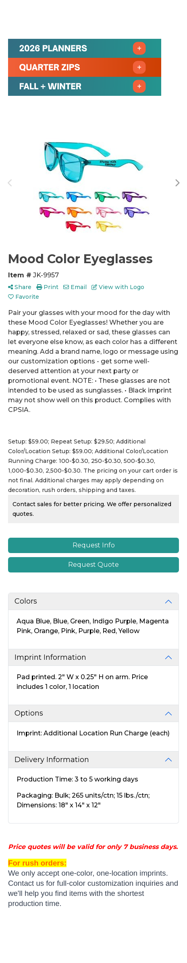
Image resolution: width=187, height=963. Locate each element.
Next (177, 183)
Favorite (23, 296)
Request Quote (93, 564)
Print (47, 287)
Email (75, 287)
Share (19, 287)
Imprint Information (50, 657)
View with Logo (117, 287)
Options (29, 713)
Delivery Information (52, 759)
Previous (10, 183)
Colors (26, 601)
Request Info (94, 545)
